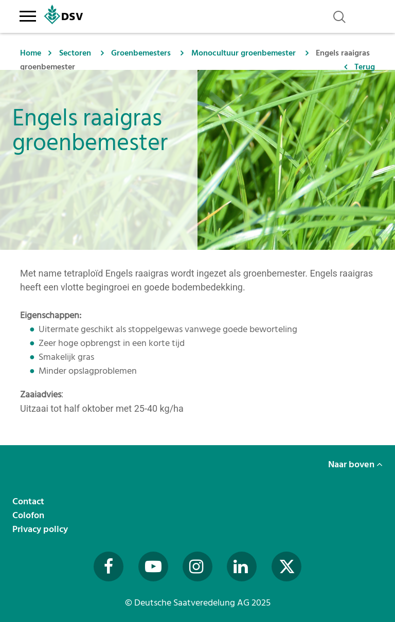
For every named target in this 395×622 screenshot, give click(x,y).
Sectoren (75, 53)
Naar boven (355, 464)
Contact (29, 501)
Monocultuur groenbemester (243, 53)
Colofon (29, 515)
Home (30, 53)
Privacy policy (41, 529)
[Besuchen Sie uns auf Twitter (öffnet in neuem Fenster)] (286, 566)
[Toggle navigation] (27, 14)
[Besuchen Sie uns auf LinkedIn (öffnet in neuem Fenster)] (242, 566)
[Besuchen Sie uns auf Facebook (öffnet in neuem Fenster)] (108, 566)
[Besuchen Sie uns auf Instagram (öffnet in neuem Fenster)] (197, 566)
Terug (364, 67)
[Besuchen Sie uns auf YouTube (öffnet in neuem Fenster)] (153, 566)
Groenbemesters (141, 53)
